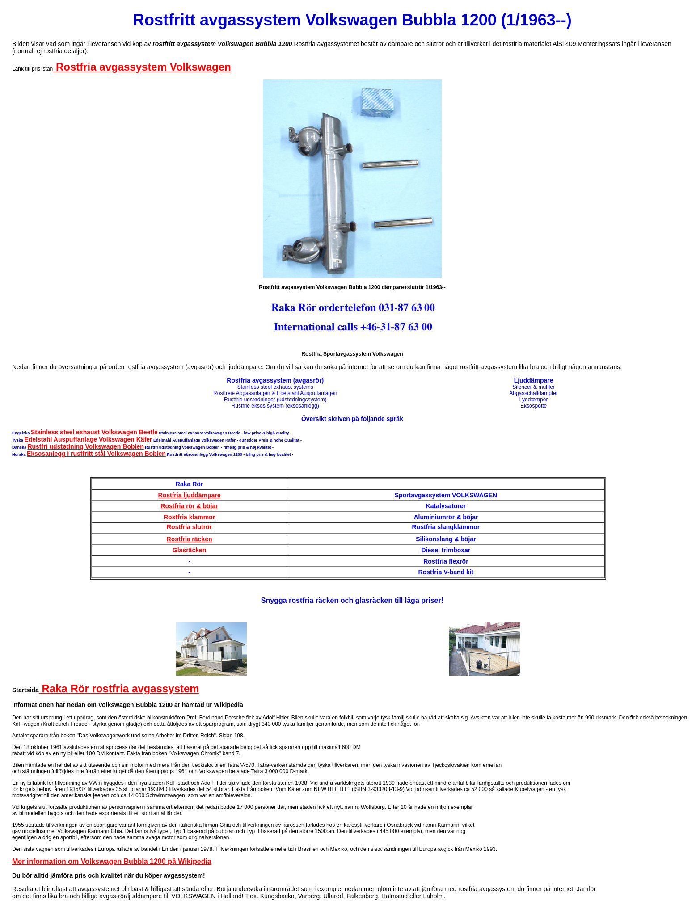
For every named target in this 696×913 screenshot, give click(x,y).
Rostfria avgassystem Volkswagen (142, 67)
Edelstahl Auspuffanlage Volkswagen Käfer (88, 439)
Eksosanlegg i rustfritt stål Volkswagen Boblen (96, 453)
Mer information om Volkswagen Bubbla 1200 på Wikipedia (111, 861)
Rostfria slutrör (189, 526)
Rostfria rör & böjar (189, 505)
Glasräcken (190, 550)
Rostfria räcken (189, 539)
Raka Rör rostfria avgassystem (119, 688)
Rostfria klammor (189, 517)
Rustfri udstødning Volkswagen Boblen (85, 446)
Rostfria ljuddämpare (189, 495)
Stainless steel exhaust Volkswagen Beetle (94, 432)
